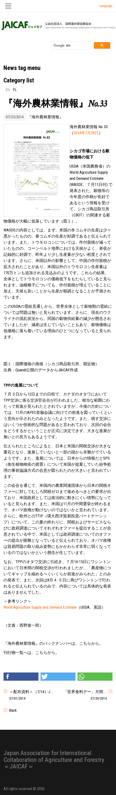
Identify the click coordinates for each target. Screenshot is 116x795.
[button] (21, 676)
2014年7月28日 (86, 133)
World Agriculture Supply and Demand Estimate (40, 607)
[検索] (70, 45)
